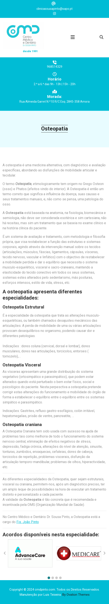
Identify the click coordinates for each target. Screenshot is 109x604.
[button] (49, 578)
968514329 (54, 69)
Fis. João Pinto (27, 522)
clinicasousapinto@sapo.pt (54, 8)
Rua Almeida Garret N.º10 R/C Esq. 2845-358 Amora (54, 104)
